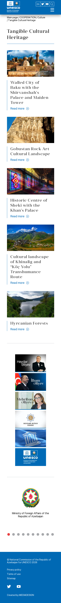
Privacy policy (14, 569)
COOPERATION (28, 17)
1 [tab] (8, 534)
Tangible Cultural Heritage (22, 20)
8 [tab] (42, 534)
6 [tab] (33, 534)
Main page (12, 17)
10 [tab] (52, 534)
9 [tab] (47, 534)
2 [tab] (13, 534)
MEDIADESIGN (26, 595)
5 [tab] (28, 534)
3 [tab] (18, 534)
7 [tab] (38, 534)
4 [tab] (23, 534)
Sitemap (11, 578)
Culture (41, 17)
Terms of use (14, 574)
